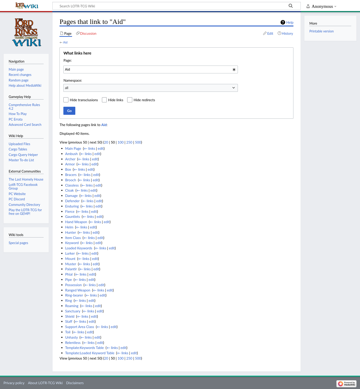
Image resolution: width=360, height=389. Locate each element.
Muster (70, 264)
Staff (68, 321)
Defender (72, 201)
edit (101, 148)
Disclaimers (75, 383)
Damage (71, 195)
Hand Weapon (76, 222)
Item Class (73, 238)
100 (121, 142)
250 (129, 142)
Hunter (70, 232)
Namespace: (72, 80)
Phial (69, 274)
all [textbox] (66, 88)
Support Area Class (79, 327)
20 (106, 142)
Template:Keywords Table (84, 348)
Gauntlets (72, 216)
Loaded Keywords (78, 248)
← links (89, 148)
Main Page (73, 148)
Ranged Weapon (77, 290)
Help (289, 22)
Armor (70, 164)
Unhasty (71, 337)
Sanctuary (72, 311)
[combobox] (150, 69)
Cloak (69, 190)
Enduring (72, 206)
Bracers (71, 175)
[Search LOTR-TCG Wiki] (170, 5)
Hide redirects (144, 100)
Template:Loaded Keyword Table (89, 353)
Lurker (70, 253)
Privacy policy (13, 383)
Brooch (70, 180)
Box (68, 169)
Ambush (71, 154)
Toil (67, 332)
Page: (67, 60)
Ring (68, 300)
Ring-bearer (74, 295)
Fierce (70, 211)
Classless (72, 185)
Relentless (73, 342)
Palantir (71, 269)
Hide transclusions (84, 100)
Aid (65, 42)
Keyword (72, 243)
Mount (70, 258)
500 (138, 142)
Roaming (72, 306)
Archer (70, 159)
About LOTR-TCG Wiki (45, 383)
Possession (73, 285)
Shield (69, 316)
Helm (69, 227)
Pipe (68, 279)
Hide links (115, 100)
